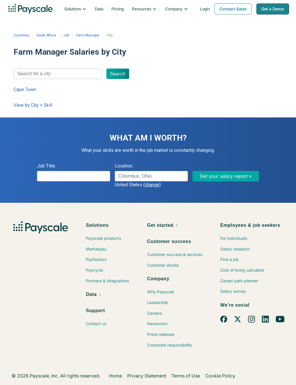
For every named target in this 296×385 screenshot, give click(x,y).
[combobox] (58, 74)
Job (66, 35)
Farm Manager (87, 35)
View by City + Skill (33, 105)
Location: (124, 166)
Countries (21, 35)
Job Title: (46, 166)
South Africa (46, 35)
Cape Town (25, 89)
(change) (152, 184)
